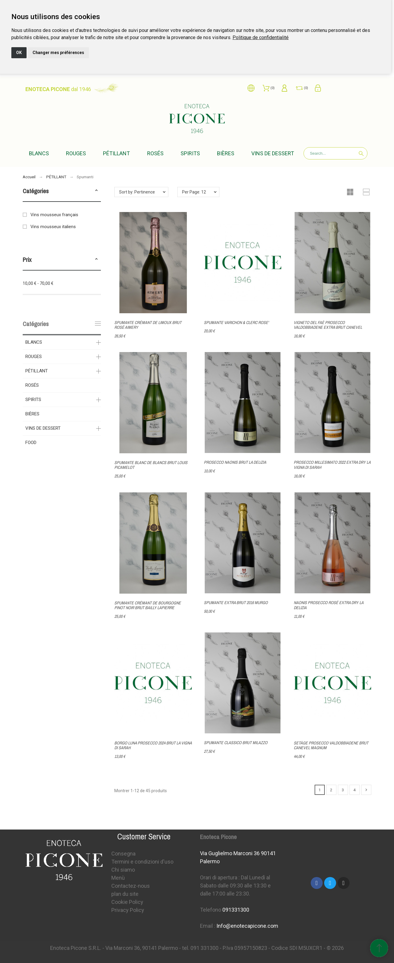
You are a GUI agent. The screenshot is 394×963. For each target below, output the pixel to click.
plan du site (124, 894)
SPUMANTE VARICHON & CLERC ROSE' (236, 322)
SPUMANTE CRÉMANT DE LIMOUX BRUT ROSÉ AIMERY (147, 325)
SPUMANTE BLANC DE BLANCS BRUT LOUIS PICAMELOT (150, 465)
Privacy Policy (127, 910)
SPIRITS (33, 399)
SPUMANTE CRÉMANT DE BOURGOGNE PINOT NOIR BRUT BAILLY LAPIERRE (147, 605)
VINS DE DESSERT (43, 428)
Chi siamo (123, 870)
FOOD (30, 442)
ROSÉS (32, 385)
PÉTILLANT (36, 371)
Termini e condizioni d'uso (142, 861)
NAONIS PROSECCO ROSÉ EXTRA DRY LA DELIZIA (328, 605)
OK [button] (19, 52)
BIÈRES (32, 414)
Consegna (123, 853)
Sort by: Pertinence (137, 192)
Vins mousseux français (54, 214)
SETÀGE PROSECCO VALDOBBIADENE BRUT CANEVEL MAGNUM (331, 745)
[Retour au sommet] (379, 948)
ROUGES (33, 356)
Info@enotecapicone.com (247, 926)
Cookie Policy (127, 902)
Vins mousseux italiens (53, 226)
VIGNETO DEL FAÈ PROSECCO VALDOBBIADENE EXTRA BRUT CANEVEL (328, 325)
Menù (118, 878)
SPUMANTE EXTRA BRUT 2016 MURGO (236, 602)
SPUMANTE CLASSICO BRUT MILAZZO (235, 743)
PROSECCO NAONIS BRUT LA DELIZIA (235, 462)
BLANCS (33, 342)
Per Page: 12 (194, 192)
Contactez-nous (130, 886)
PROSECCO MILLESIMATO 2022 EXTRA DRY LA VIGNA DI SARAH (332, 465)
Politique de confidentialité (261, 37)
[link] (261, 37)
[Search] (335, 153)
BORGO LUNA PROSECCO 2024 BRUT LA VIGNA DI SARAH (153, 745)
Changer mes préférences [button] (58, 52)
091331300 (235, 910)
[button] (96, 191)
